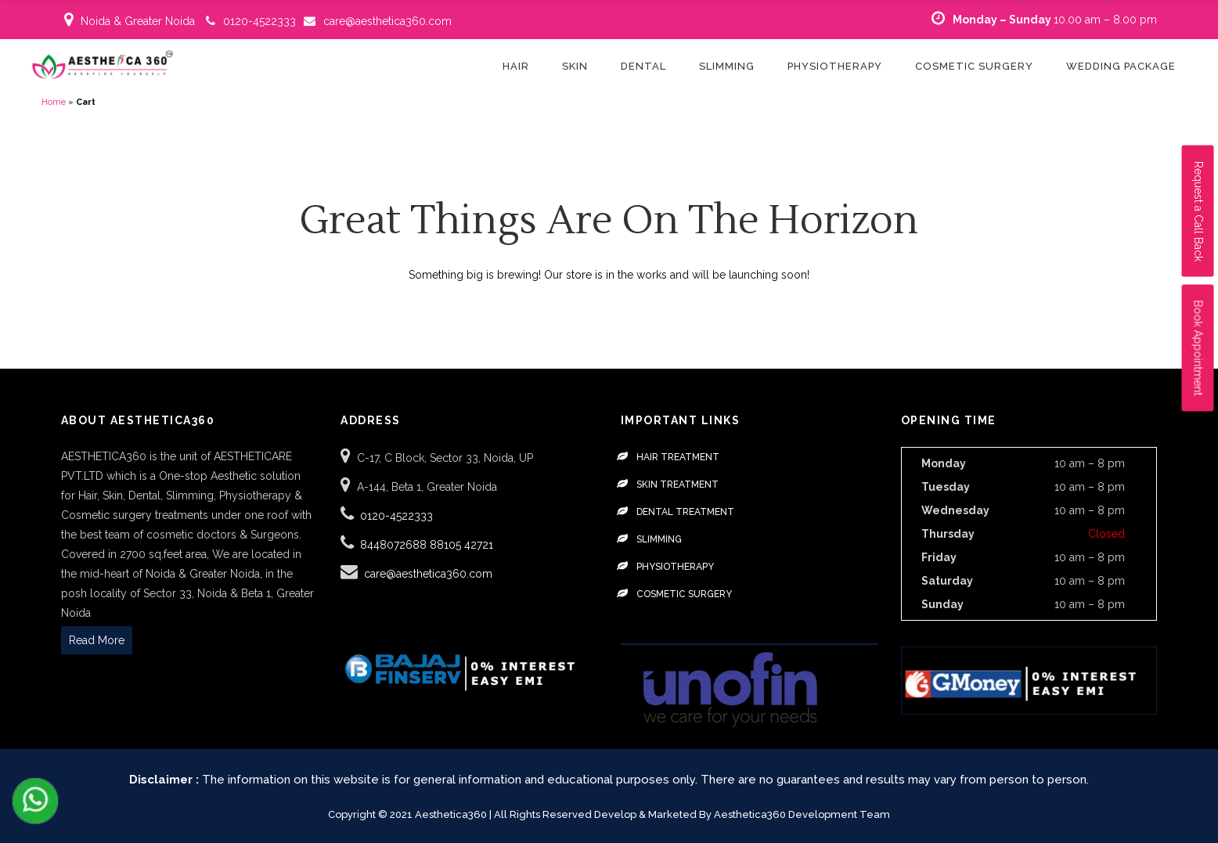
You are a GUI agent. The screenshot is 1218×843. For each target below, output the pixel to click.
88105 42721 (461, 545)
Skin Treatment (677, 484)
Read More (96, 640)
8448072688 (395, 545)
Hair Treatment (677, 457)
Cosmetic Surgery (684, 594)
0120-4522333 (259, 21)
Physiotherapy (675, 566)
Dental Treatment (685, 511)
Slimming (659, 539)
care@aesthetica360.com (387, 21)
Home (53, 102)
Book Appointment (1198, 348)
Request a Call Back (1198, 211)
